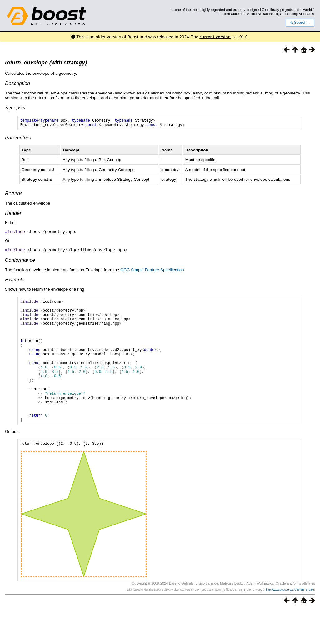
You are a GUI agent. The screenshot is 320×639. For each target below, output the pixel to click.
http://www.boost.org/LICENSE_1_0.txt (290, 619)
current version (215, 36)
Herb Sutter (231, 14)
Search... (300, 22)
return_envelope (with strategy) (46, 62)
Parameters (18, 139)
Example (14, 281)
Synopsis (15, 107)
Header (13, 215)
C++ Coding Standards (297, 14)
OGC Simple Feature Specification (152, 271)
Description (17, 83)
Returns (13, 195)
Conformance (20, 261)
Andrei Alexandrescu (262, 14)
